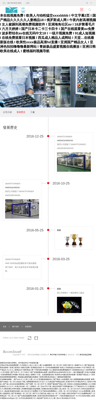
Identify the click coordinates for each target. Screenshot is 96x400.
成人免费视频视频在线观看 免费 (82, 380)
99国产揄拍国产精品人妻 (56, 385)
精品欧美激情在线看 (12, 392)
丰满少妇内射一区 (21, 387)
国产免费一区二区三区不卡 (36, 385)
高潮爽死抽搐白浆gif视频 (31, 389)
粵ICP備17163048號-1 (58, 355)
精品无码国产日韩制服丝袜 (63, 387)
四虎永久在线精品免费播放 (77, 385)
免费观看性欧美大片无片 (35, 382)
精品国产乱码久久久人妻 (46, 399)
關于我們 (15, 327)
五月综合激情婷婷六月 (27, 399)
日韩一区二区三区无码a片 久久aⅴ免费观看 (75, 392)
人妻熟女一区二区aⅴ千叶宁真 (40, 387)
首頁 (4, 327)
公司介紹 (7, 113)
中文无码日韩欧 (84, 396)
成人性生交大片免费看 (29, 392)
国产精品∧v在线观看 (61, 380)
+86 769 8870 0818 (14, 3)
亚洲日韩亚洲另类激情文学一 (49, 396)
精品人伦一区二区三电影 (56, 394)
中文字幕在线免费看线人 (48, 392)
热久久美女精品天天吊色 (66, 399)
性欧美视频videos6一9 (69, 396)
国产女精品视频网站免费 (27, 396)
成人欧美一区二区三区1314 (69, 389)
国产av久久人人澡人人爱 (23, 380)
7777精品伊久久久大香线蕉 (84, 387)
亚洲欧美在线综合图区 (49, 389)
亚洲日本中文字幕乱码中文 (76, 382)
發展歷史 (21, 113)
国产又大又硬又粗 (40, 394)
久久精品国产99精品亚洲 (55, 382)
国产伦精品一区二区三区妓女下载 (12, 382)
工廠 (32, 113)
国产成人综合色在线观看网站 (14, 385)
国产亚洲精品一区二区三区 (21, 394)
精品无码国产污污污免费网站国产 (80, 394)
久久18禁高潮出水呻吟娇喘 (10, 389)
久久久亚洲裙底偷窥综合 (43, 380)
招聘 (28, 3)
